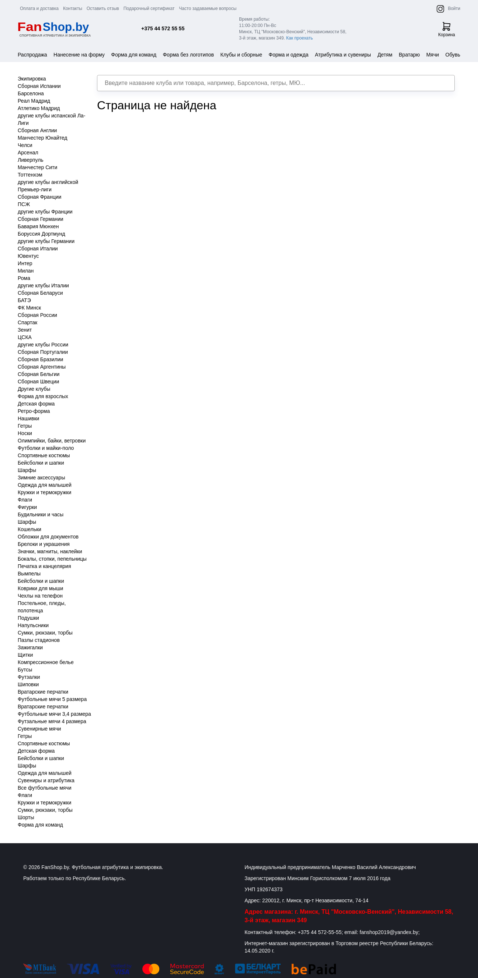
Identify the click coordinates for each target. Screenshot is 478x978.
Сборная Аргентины (42, 367)
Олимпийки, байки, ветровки (52, 441)
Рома (24, 278)
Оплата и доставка (39, 8)
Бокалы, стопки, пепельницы (52, 559)
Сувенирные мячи (39, 729)
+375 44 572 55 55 (162, 28)
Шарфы (27, 470)
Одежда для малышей (45, 485)
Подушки (28, 618)
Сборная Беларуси (40, 293)
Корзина (446, 29)
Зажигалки (30, 647)
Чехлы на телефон (40, 596)
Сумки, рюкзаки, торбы (45, 633)
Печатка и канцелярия (44, 566)
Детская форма (36, 404)
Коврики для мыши (40, 588)
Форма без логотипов (188, 55)
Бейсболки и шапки (41, 463)
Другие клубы (34, 389)
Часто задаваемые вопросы (207, 8)
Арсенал (28, 152)
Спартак (27, 322)
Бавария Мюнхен (38, 226)
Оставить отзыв (103, 8)
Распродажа (32, 55)
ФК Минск (29, 308)
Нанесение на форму (79, 55)
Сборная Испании (39, 86)
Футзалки (29, 677)
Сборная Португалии (43, 352)
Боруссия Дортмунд (41, 234)
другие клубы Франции (45, 212)
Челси (25, 145)
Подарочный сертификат (149, 8)
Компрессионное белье (46, 662)
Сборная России (37, 315)
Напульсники (33, 625)
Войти (454, 8)
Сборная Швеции (38, 381)
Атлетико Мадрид (39, 108)
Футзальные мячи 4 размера (52, 721)
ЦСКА (25, 337)
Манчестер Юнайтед (42, 138)
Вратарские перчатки (43, 692)
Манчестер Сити (37, 167)
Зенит (25, 330)
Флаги (25, 500)
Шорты (26, 817)
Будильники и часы (40, 514)
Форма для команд (133, 55)
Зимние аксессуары (41, 478)
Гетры (25, 426)
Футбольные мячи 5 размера (52, 699)
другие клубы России (43, 345)
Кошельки (29, 529)
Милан (26, 271)
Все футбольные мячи (45, 788)
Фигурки (27, 507)
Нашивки (28, 418)
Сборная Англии (37, 130)
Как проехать (299, 38)
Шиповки (28, 684)
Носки (25, 433)
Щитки (25, 655)
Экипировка (32, 79)
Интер (25, 263)
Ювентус (28, 256)
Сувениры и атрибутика (46, 780)
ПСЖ (24, 204)
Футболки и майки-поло (46, 448)
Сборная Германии (40, 219)
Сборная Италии (38, 249)
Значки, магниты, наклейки (50, 551)
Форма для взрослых (43, 396)
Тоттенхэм (30, 175)
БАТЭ (24, 300)
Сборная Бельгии (38, 374)
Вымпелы (29, 574)
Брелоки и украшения (44, 544)
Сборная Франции (39, 197)
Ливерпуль (31, 160)
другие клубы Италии (43, 285)
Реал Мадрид (34, 101)
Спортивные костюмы (44, 455)
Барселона (31, 93)
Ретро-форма (34, 411)
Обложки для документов (48, 537)
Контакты (72, 8)
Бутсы (25, 670)
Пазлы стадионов (39, 640)
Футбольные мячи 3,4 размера (54, 714)
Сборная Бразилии (40, 359)
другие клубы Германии (46, 241)
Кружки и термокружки (44, 492)
